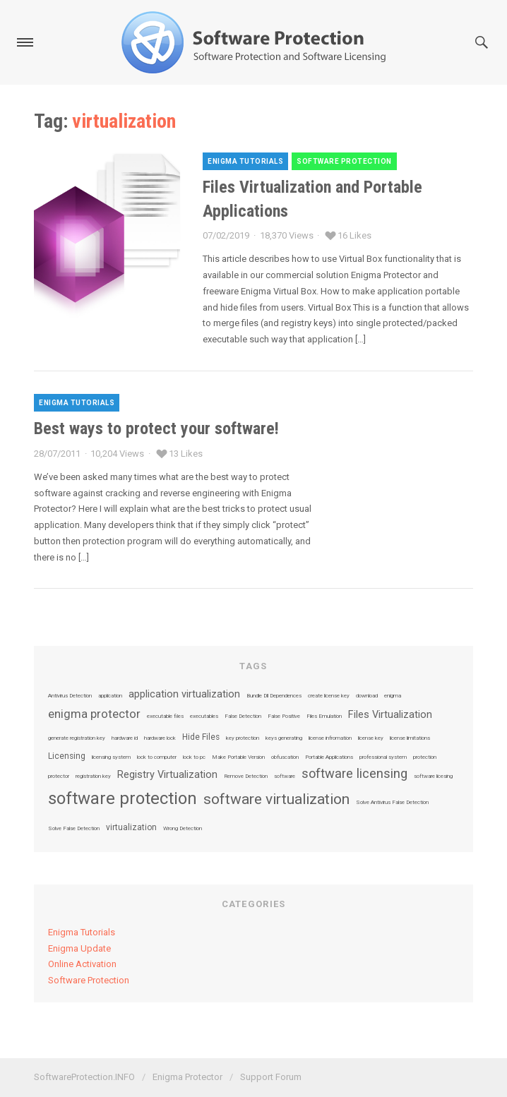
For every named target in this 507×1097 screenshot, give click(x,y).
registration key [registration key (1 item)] (93, 776)
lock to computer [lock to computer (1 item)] (157, 757)
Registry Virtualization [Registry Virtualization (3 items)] (167, 775)
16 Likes (354, 235)
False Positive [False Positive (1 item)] (284, 716)
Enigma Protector (187, 1077)
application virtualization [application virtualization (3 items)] (184, 695)
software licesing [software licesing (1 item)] (433, 776)
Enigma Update (79, 948)
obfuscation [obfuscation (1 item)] (285, 757)
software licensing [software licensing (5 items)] (354, 773)
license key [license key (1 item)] (370, 738)
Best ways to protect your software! (156, 428)
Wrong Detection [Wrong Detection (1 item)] (182, 829)
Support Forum (271, 1077)
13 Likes (186, 453)
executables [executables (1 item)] (204, 716)
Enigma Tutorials (245, 161)
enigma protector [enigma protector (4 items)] (94, 715)
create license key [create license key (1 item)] (329, 696)
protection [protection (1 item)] (424, 757)
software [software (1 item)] (284, 776)
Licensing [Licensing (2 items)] (66, 757)
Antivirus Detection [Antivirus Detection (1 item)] (70, 696)
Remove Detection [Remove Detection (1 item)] (246, 776)
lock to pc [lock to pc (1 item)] (194, 757)
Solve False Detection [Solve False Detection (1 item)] (74, 829)
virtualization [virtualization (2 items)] (131, 828)
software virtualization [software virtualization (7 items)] (276, 799)
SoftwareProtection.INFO (84, 1077)
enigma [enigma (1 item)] (392, 696)
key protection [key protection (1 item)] (242, 738)
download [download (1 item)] (367, 696)
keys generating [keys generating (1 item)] (284, 738)
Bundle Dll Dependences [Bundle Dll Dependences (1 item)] (274, 696)
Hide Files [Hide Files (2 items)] (201, 737)
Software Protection (344, 161)
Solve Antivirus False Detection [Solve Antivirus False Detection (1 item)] (392, 802)
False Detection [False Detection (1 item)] (243, 716)
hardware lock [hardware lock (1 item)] (160, 738)
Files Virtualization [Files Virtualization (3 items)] (390, 715)
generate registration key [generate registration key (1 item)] (76, 738)
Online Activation (82, 964)
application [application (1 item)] (110, 696)
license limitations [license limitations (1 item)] (410, 738)
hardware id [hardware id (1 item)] (125, 738)
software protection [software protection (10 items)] (122, 798)
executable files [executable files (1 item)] (165, 716)
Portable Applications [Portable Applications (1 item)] (329, 757)
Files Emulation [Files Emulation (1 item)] (324, 716)
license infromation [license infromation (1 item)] (330, 738)
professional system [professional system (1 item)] (383, 757)
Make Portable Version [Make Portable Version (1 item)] (238, 757)
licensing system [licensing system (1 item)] (111, 757)
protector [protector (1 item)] (58, 776)
